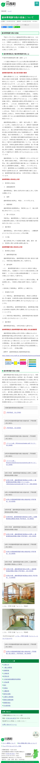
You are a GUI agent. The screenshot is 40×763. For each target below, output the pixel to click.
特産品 (5, 688)
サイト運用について (9, 743)
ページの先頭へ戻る (36, 735)
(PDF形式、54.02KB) (12, 428)
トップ (10, 11)
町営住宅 (6, 676)
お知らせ (6, 664)
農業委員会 (7, 702)
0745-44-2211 (10, 753)
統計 (4, 685)
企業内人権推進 (8, 697)
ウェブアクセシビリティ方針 (12, 746)
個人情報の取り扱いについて (27, 743)
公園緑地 (6, 691)
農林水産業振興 (8, 699)
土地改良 (6, 673)
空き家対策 (7, 705)
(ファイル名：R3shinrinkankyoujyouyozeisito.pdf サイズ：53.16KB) (20, 462)
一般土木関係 (7, 667)
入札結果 (6, 682)
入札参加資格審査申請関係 (12, 679)
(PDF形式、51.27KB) (12, 412)
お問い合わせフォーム (9, 724)
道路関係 (6, 670)
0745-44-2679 (11, 718)
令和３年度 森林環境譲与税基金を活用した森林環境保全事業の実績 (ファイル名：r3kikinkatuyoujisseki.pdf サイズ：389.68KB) (20, 482)
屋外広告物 (7, 694)
